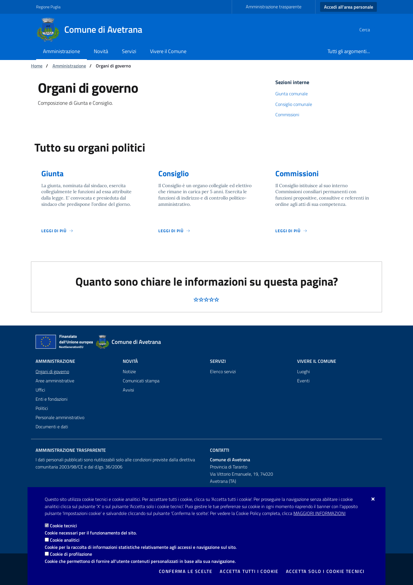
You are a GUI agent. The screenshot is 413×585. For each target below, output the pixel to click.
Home (36, 65)
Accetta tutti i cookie (249, 571)
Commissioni (287, 114)
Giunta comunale (291, 93)
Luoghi (303, 371)
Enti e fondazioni (51, 399)
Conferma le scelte (186, 571)
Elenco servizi (223, 371)
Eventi (303, 380)
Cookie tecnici (63, 525)
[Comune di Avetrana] (92, 29)
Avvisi (128, 389)
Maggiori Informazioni (319, 513)
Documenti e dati (52, 426)
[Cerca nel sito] (370, 29)
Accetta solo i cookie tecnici (325, 571)
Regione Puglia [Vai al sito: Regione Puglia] (48, 7)
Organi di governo (52, 371)
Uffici (40, 389)
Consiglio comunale (293, 104)
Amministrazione (69, 65)
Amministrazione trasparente (273, 6)
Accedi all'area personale (348, 6)
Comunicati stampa (141, 380)
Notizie (129, 371)
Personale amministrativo (60, 417)
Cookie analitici (64, 539)
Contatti (219, 450)
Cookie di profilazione (71, 554)
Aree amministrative (55, 380)
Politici (42, 408)
